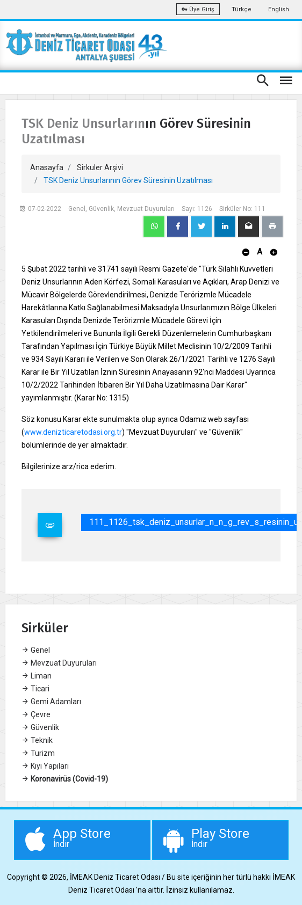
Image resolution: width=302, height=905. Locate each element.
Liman (36, 676)
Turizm (38, 753)
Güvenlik (40, 727)
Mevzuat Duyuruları (59, 663)
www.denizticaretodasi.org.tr (73, 432)
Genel (35, 650)
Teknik (37, 740)
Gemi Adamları (51, 701)
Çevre (36, 714)
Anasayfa (46, 167)
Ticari (35, 688)
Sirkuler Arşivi (100, 167)
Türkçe (241, 9)
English (278, 9)
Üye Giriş (198, 9)
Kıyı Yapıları (45, 766)
